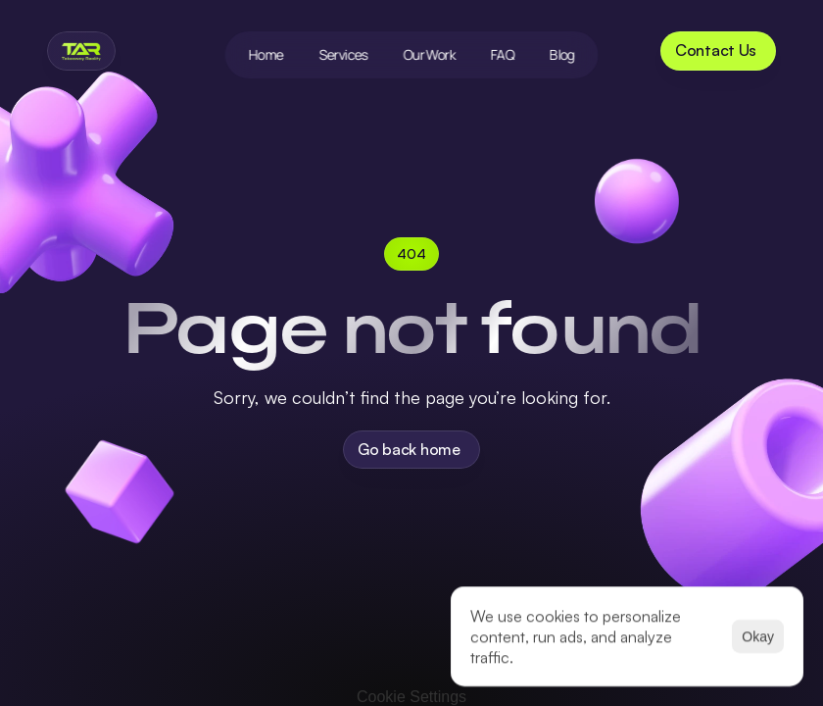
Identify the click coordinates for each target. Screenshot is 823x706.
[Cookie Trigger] (411, 697)
